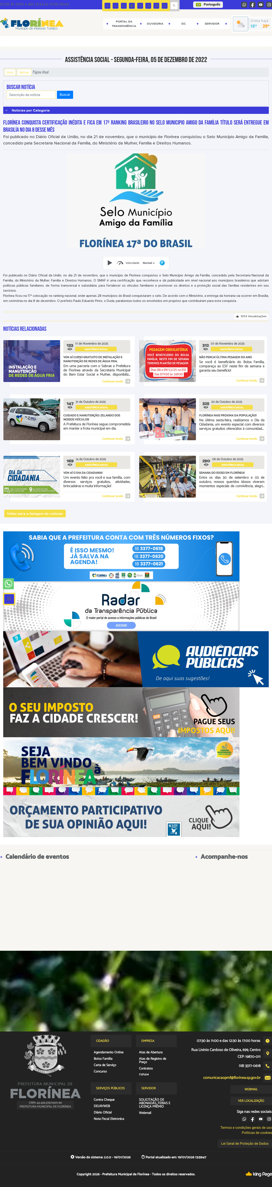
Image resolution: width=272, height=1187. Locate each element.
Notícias (24, 72)
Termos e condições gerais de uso (246, 1128)
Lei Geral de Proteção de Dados (245, 1144)
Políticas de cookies (257, 1133)
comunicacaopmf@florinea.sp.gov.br (232, 1078)
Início (10, 72)
